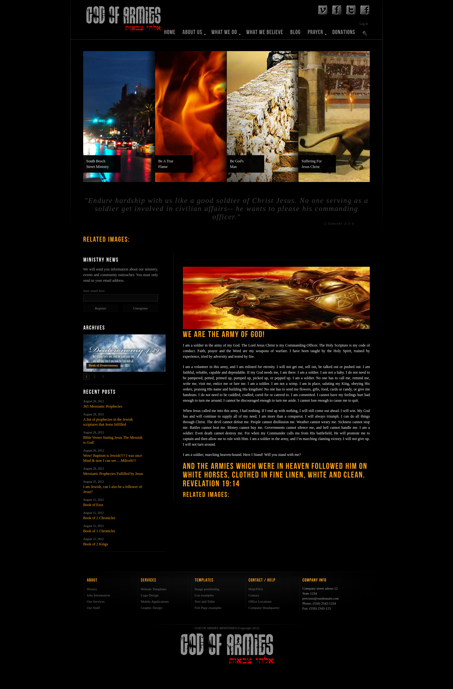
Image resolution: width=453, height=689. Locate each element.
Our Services (96, 601)
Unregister (140, 308)
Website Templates (154, 589)
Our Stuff (93, 608)
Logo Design (150, 595)
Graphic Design (151, 608)
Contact (254, 595)
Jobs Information (98, 595)
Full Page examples (208, 608)
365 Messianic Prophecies (102, 406)
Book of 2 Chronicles (99, 518)
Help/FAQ (256, 589)
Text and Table (205, 601)
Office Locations (260, 601)
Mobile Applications (155, 601)
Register (101, 308)
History (92, 589)
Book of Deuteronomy (103, 365)
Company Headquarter (264, 608)
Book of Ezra (93, 505)
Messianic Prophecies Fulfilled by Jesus (113, 473)
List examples (204, 595)
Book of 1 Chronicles (99, 531)
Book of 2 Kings (95, 544)
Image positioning (207, 589)
